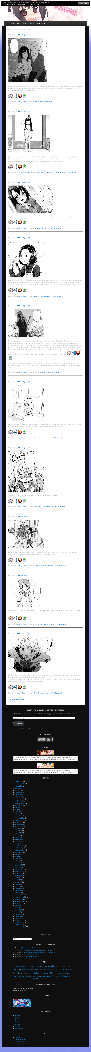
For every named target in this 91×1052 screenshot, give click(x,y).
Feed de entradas (20, 1039)
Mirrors (13, 23)
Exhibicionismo (49, 172)
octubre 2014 (19, 873)
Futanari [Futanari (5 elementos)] (52, 969)
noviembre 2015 (20, 846)
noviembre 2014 (20, 871)
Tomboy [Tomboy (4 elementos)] (29, 979)
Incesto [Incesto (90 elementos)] (16, 973)
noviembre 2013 (20, 897)
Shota (44, 372)
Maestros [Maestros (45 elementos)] (54, 973)
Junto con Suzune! (17, 109)
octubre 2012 (19, 925)
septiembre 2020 (20, 784)
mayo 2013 (18, 910)
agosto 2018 (18, 786)
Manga (19, 101)
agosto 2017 (18, 805)
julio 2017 (18, 807)
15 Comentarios (71, 172)
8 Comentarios (58, 693)
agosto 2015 (18, 852)
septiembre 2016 (20, 824)
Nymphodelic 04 (16, 32)
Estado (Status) (41, 23)
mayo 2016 (18, 833)
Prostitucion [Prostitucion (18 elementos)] (47, 976)
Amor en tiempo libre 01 (20, 445)
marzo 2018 (18, 792)
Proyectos (31, 23)
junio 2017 (18, 809)
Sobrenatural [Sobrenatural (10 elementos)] (17, 979)
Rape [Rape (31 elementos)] (54, 976)
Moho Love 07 (15, 303)
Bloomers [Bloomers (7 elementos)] (26, 966)
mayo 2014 (18, 884)
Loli (40, 101)
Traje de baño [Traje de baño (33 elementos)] (37, 979)
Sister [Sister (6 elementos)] (68, 976)
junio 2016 (18, 831)
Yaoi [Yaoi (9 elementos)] (52, 979)
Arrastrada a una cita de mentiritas (25, 514)
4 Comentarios (61, 624)
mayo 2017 (18, 811)
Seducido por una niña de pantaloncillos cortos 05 (39, 950)
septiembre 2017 (20, 803)
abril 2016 (18, 835)
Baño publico (40, 172)
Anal (35, 372)
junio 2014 (18, 882)
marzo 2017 (18, 816)
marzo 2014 (18, 888)
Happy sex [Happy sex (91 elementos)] (66, 969)
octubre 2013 (19, 899)
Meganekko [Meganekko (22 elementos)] (17, 976)
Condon (36, 296)
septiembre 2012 (20, 927)
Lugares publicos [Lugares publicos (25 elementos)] (43, 973)
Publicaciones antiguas (16, 699)
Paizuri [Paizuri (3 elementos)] (33, 976)
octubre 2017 (19, 801)
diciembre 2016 (19, 818)
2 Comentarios (47, 101)
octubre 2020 (19, 782)
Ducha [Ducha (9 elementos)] (23, 969)
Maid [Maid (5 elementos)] (59, 973)
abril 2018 (18, 790)
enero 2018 (18, 796)
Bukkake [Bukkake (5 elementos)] (45, 966)
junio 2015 (18, 856)
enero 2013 (18, 918)
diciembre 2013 (19, 895)
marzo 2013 (18, 914)
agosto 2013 (18, 903)
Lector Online (21, 23)
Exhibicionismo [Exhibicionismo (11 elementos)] (30, 969)
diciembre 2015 (19, 843)
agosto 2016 (18, 826)
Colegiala (37, 565)
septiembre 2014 (20, 875)
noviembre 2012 (20, 922)
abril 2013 (18, 912)
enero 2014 (18, 893)
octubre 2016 (19, 822)
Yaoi (47, 372)
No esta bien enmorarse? (20, 235)
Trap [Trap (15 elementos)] (44, 979)
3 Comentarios (61, 565)
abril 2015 (18, 861)
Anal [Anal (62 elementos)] (15, 966)
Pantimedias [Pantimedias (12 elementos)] (39, 976)
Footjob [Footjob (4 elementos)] (48, 969)
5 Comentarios (54, 372)
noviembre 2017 (20, 799)
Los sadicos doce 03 (30, 954)
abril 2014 (18, 886)
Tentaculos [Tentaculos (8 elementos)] (24, 979)
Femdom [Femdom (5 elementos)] (44, 969)
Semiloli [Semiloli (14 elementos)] (59, 976)
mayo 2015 (18, 858)
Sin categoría (19, 1028)
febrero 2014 (19, 890)
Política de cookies (35, 4)
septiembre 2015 (20, 850)
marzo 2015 (18, 863)
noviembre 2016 (20, 820)
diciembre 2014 (19, 869)
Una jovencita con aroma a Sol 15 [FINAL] (29, 631)
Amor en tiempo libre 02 (20, 179)
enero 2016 (18, 841)
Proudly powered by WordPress (55, 1050)
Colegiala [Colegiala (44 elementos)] (51, 966)
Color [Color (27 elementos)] (58, 966)
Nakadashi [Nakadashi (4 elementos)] (24, 976)
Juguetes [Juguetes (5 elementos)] (22, 973)
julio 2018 (18, 788)
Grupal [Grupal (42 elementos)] (58, 969)
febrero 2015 (19, 865)
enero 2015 (18, 867)
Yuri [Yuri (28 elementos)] (55, 979)
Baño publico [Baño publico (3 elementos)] (20, 966)
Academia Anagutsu (18, 572)
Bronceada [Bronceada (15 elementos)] (38, 966)
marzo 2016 (18, 837)
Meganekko (49, 506)
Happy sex (58, 172)
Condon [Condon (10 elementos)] (62, 966)
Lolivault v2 (74, 1050)
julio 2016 (18, 828)
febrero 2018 (19, 794)
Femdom (37, 228)
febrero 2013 (19, 916)
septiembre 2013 (20, 901)
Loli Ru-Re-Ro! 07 (17, 379)
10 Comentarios (56, 296)
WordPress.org (19, 1044)
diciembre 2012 (19, 920)
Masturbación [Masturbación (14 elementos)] (65, 973)
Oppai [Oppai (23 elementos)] (29, 976)
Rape (39, 372)
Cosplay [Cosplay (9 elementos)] (67, 966)
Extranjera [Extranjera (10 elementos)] (38, 969)
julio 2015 (18, 854)
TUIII (19, 35)
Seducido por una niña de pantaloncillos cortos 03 (39, 952)
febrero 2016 (19, 839)
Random (17, 1022)
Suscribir (18, 724)
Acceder (17, 1037)
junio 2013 (18, 907)
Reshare (17, 1026)
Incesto (36, 101)
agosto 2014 (18, 878)
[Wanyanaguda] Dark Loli (29, 948)
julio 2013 (18, 905)
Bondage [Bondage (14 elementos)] (32, 966)
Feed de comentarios (21, 1042)
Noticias (17, 1020)
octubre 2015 (19, 848)
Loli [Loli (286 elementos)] (35, 972)
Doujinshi (20, 172)
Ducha (36, 438)
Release (24, 101)
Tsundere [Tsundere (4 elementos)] (48, 979)
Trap (50, 624)
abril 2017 (18, 814)
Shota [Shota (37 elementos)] (64, 976)
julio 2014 (18, 880)
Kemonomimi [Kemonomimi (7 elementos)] (28, 973)
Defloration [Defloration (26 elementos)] (17, 969)
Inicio (7, 23)
